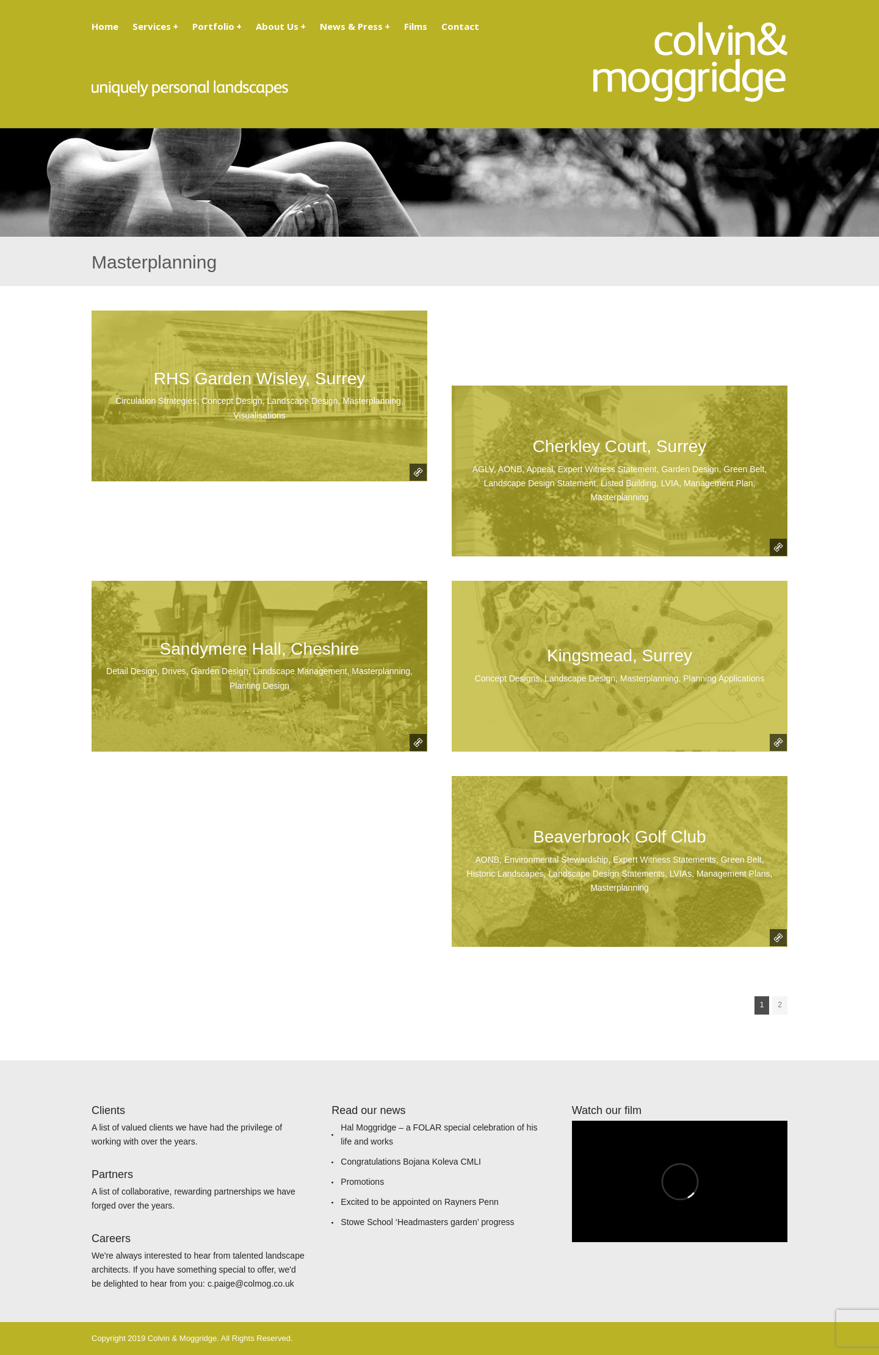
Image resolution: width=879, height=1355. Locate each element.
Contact (460, 26)
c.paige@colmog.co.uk (251, 1284)
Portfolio (217, 26)
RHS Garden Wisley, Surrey (259, 378)
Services (155, 26)
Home (105, 26)
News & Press (355, 26)
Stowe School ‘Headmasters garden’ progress (427, 1222)
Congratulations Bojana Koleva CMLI (411, 1161)
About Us (281, 26)
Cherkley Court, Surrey (620, 446)
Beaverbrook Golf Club (619, 836)
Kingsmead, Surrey (619, 655)
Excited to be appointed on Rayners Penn (419, 1202)
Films (415, 26)
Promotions (362, 1182)
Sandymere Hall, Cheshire (260, 648)
